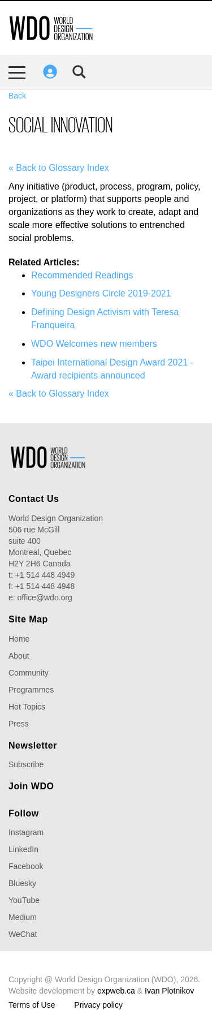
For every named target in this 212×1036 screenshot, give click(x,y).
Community (28, 672)
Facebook (25, 866)
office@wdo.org (45, 597)
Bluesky (22, 883)
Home (18, 638)
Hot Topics (26, 706)
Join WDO (31, 786)
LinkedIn (23, 849)
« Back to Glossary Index (58, 168)
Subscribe (26, 764)
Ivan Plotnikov (169, 990)
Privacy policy (98, 1004)
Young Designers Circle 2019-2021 (101, 293)
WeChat (22, 934)
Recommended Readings (82, 275)
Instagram (26, 832)
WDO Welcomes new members (94, 344)
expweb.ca (116, 990)
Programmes (31, 689)
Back (17, 95)
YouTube (24, 900)
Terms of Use (31, 1004)
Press (18, 723)
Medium (22, 917)
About (18, 655)
